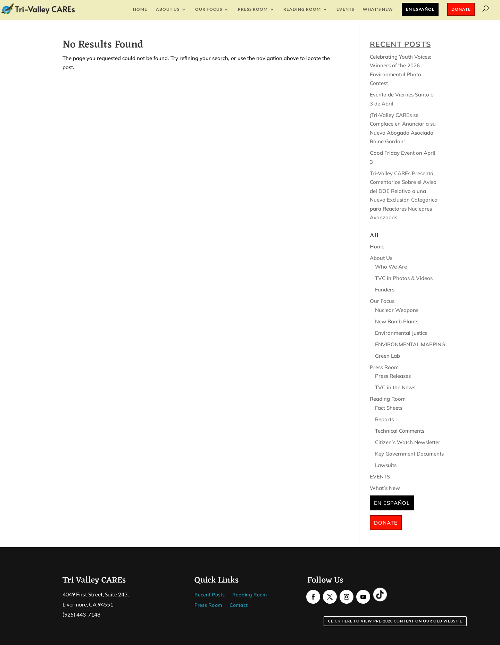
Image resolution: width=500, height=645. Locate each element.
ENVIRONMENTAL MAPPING (410, 344)
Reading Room (302, 9)
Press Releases (393, 376)
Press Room (253, 9)
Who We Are (391, 266)
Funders (384, 289)
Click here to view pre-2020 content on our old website (395, 621)
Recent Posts (209, 595)
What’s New (378, 9)
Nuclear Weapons (396, 310)
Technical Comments (399, 430)
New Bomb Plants (396, 321)
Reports (384, 419)
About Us (168, 9)
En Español (420, 9)
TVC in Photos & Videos (404, 278)
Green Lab (387, 356)
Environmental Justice (401, 333)
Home (140, 9)
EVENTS (345, 9)
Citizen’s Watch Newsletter (407, 442)
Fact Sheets (388, 408)
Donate (461, 9)
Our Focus (208, 9)
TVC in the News (395, 387)
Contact (239, 605)
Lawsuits (386, 465)
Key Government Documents (409, 453)
